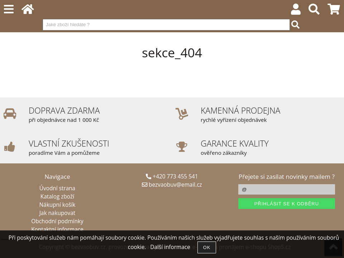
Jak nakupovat (57, 213)
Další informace (170, 247)
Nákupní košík (57, 205)
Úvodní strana (57, 188)
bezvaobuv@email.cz (172, 184)
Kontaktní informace (57, 229)
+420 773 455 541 (172, 176)
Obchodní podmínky (57, 221)
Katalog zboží (57, 196)
